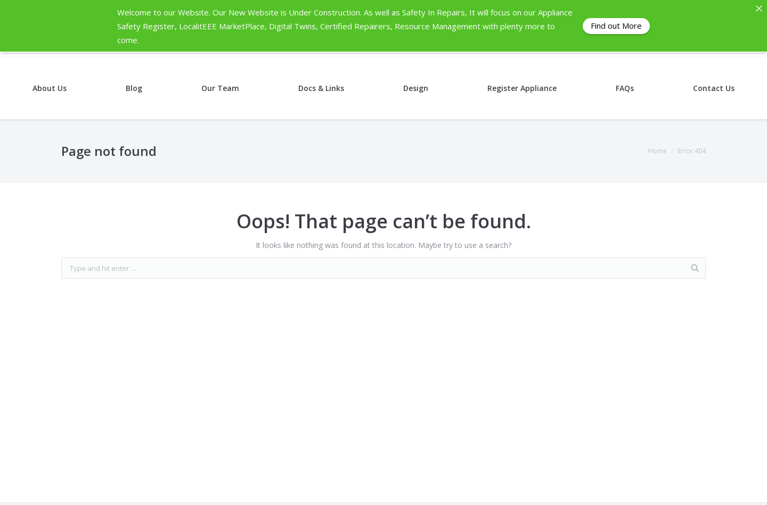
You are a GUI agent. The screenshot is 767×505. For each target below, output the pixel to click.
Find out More (616, 25)
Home (657, 150)
